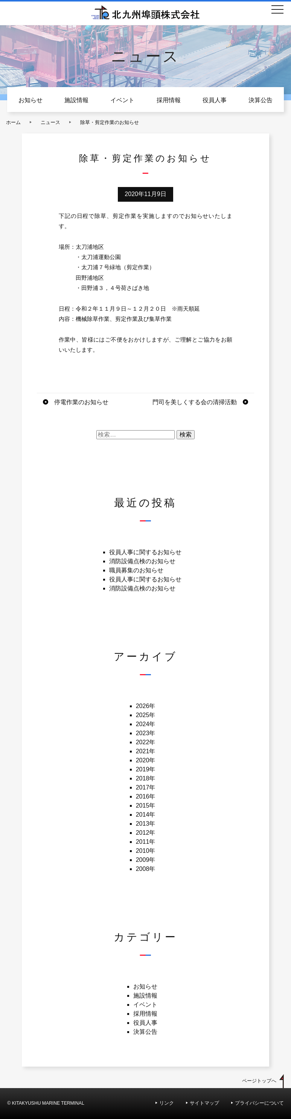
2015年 (145, 805)
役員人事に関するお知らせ (145, 552)
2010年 (145, 851)
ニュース (50, 122)
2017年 (145, 787)
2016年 (145, 796)
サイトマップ (204, 1103)
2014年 (145, 814)
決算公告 (260, 100)
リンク (166, 1103)
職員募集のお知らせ (136, 570)
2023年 (145, 733)
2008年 (145, 869)
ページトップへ (259, 1081)
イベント (122, 100)
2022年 (145, 742)
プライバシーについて (259, 1103)
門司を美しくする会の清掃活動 (194, 402)
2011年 (145, 841)
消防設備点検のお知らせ (142, 561)
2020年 (145, 760)
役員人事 (215, 100)
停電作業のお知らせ (81, 402)
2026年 (145, 706)
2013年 (145, 823)
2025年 (145, 715)
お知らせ (30, 100)
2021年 (145, 751)
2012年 (145, 832)
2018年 (145, 778)
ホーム (13, 122)
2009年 (145, 860)
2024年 (145, 724)
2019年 (145, 769)
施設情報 (76, 100)
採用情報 (169, 100)
